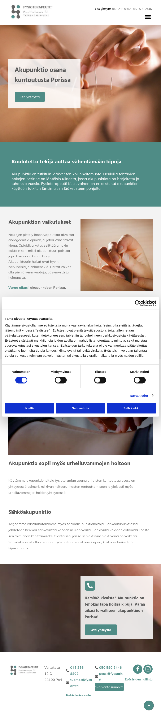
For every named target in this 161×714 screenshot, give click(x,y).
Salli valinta (80, 408)
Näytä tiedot (139, 395)
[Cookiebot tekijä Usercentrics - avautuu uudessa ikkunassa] (137, 303)
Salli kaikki (131, 408)
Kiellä (29, 408)
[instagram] (148, 670)
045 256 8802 (121, 9)
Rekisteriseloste (78, 695)
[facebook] (137, 670)
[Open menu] (148, 17)
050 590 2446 (142, 9)
